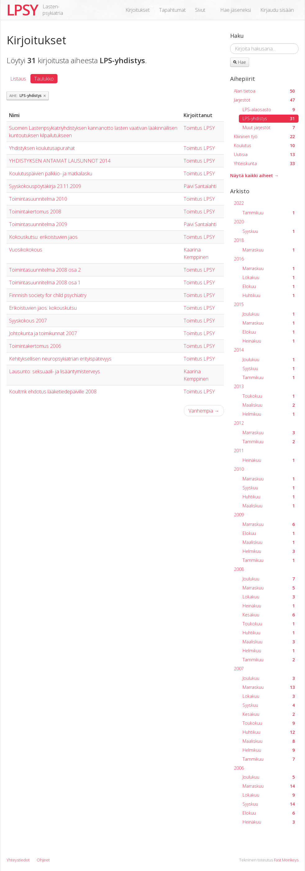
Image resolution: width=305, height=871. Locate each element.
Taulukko (44, 78)
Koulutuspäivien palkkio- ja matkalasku (50, 173)
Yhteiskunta (264, 163)
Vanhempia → (204, 410)
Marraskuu (269, 250)
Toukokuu (269, 396)
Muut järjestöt (269, 127)
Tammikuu (269, 213)
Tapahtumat (172, 10)
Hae (239, 62)
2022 (239, 203)
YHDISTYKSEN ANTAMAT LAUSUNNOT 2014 (60, 160)
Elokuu (269, 286)
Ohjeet (43, 860)
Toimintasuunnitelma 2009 (38, 224)
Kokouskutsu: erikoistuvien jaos (43, 237)
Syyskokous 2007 (28, 320)
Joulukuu (269, 314)
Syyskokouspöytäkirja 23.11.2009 (45, 186)
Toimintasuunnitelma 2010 (38, 198)
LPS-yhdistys (269, 118)
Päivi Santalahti (200, 186)
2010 (239, 469)
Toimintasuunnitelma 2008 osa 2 (45, 269)
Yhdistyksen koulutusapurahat (42, 148)
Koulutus (264, 145)
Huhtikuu (269, 295)
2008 (239, 569)
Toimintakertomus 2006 (35, 346)
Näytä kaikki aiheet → (254, 175)
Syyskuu (269, 231)
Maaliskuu (269, 405)
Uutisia (264, 154)
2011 (239, 450)
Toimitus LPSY (199, 128)
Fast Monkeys (286, 860)
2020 (239, 222)
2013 (239, 386)
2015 (239, 304)
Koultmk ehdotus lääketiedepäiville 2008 (53, 391)
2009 (239, 515)
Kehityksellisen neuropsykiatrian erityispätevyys (60, 358)
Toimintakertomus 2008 (35, 211)
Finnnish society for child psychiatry (47, 295)
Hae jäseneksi (235, 10)
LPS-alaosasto (269, 109)
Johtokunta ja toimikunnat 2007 (43, 333)
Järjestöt (264, 100)
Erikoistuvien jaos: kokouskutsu (43, 307)
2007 (239, 669)
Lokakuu (269, 277)
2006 (239, 768)
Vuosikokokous (25, 249)
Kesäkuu (269, 615)
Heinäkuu (269, 341)
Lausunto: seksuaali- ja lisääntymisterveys (54, 371)
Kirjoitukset (137, 10)
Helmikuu (269, 414)
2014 (239, 350)
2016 (239, 259)
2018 (239, 240)
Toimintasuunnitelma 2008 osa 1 (45, 282)
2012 (239, 423)
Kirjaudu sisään (277, 10)
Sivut (200, 10)
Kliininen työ (264, 136)
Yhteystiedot (18, 860)
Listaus (18, 78)
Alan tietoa (264, 91)
